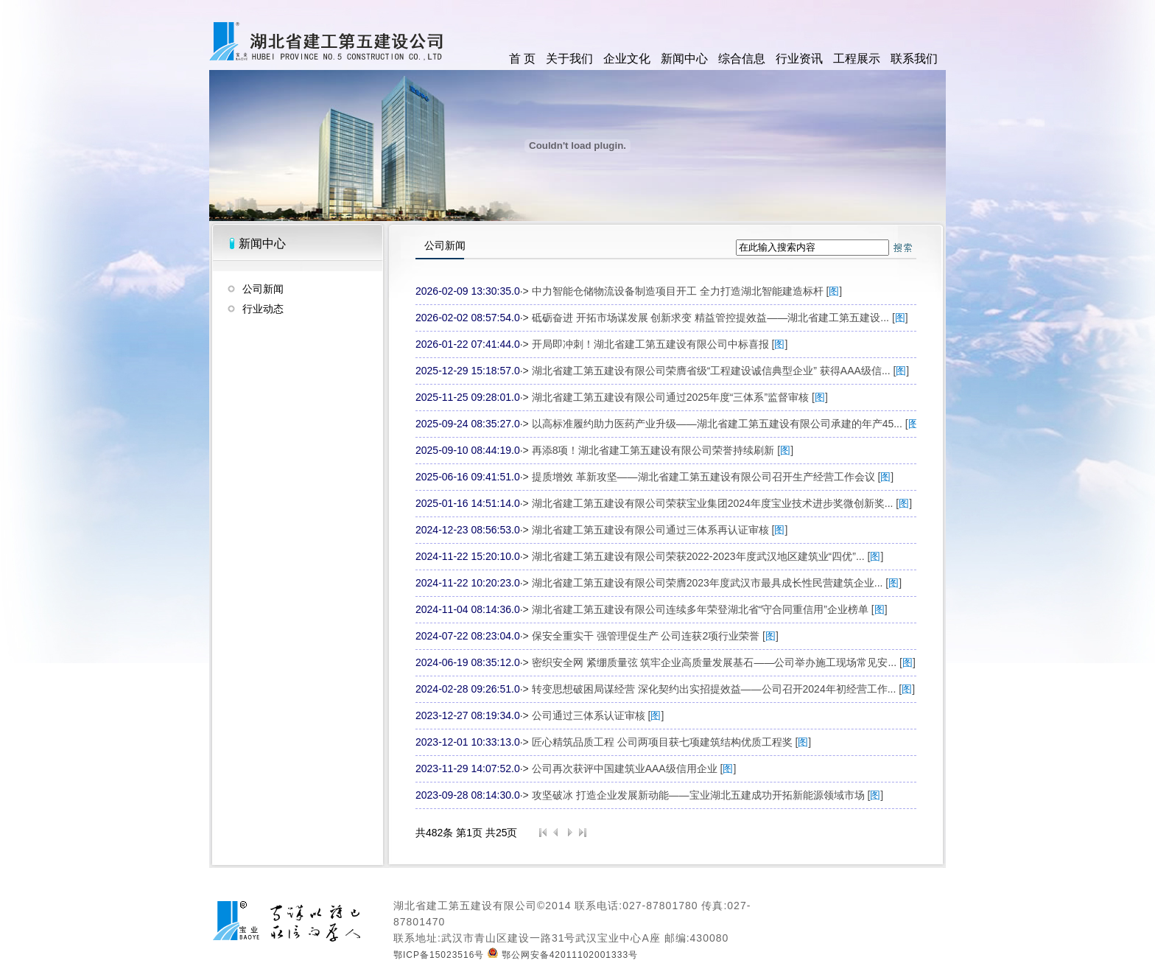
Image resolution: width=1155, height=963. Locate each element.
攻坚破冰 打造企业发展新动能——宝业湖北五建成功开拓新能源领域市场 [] (708, 795)
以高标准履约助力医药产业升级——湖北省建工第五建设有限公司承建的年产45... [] (726, 424)
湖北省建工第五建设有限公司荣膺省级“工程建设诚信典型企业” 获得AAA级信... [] (721, 371)
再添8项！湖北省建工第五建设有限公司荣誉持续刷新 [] (662, 450)
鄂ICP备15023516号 (438, 955)
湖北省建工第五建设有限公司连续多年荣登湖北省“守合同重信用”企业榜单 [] (710, 609)
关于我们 (569, 58)
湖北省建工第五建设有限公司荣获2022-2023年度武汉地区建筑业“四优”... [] (708, 556)
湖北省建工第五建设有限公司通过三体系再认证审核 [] (660, 530)
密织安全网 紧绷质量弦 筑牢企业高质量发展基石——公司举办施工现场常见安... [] (724, 662)
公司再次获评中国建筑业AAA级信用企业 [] (634, 768)
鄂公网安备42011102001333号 (563, 955)
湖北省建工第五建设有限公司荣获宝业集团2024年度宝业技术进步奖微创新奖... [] (722, 503)
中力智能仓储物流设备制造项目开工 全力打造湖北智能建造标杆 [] (687, 291)
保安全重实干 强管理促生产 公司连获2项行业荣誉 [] (655, 636)
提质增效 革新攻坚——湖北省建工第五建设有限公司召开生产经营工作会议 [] (713, 477)
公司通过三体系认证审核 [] (598, 715)
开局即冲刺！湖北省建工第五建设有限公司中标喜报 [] (660, 344)
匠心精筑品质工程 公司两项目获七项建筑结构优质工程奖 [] (672, 742)
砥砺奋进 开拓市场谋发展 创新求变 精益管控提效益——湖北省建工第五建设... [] (720, 317)
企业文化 (626, 58)
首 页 (522, 58)
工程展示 (856, 58)
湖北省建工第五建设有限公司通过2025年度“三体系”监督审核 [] (680, 397)
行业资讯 (799, 58)
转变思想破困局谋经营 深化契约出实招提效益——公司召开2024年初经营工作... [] (723, 689)
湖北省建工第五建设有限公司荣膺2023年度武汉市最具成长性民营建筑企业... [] (717, 583)
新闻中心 (684, 58)
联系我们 (914, 58)
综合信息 (741, 58)
